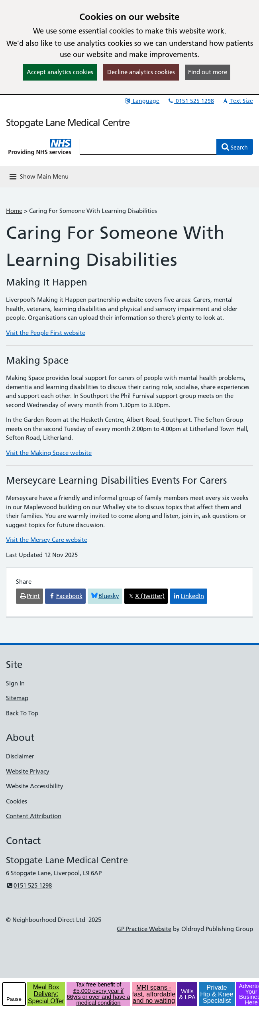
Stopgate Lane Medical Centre (68, 122)
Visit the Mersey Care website (46, 539)
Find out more (207, 72)
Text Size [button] (237, 100)
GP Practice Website (144, 929)
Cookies (16, 801)
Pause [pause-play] (14, 999)
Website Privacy (27, 771)
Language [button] (141, 100)
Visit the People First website (45, 333)
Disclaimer (20, 756)
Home (14, 211)
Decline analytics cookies (141, 72)
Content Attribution (33, 816)
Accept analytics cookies (60, 72)
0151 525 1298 (190, 100)
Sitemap (17, 698)
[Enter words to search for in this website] (148, 147)
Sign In (15, 683)
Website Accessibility (34, 786)
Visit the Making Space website (49, 453)
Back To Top (22, 713)
